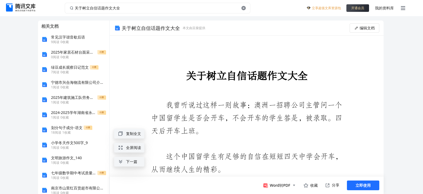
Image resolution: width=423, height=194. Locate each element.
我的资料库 (384, 8)
